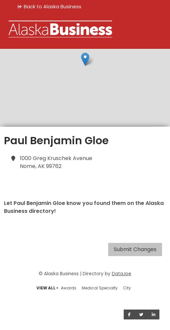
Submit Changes (135, 249)
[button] (85, 59)
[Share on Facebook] (129, 314)
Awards (68, 288)
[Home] (85, 29)
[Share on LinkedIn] (154, 314)
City (127, 288)
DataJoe (121, 274)
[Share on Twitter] (141, 314)
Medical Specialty (100, 288)
